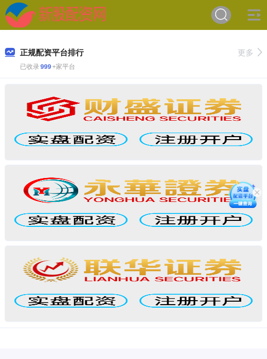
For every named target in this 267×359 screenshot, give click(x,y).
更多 (250, 52)
